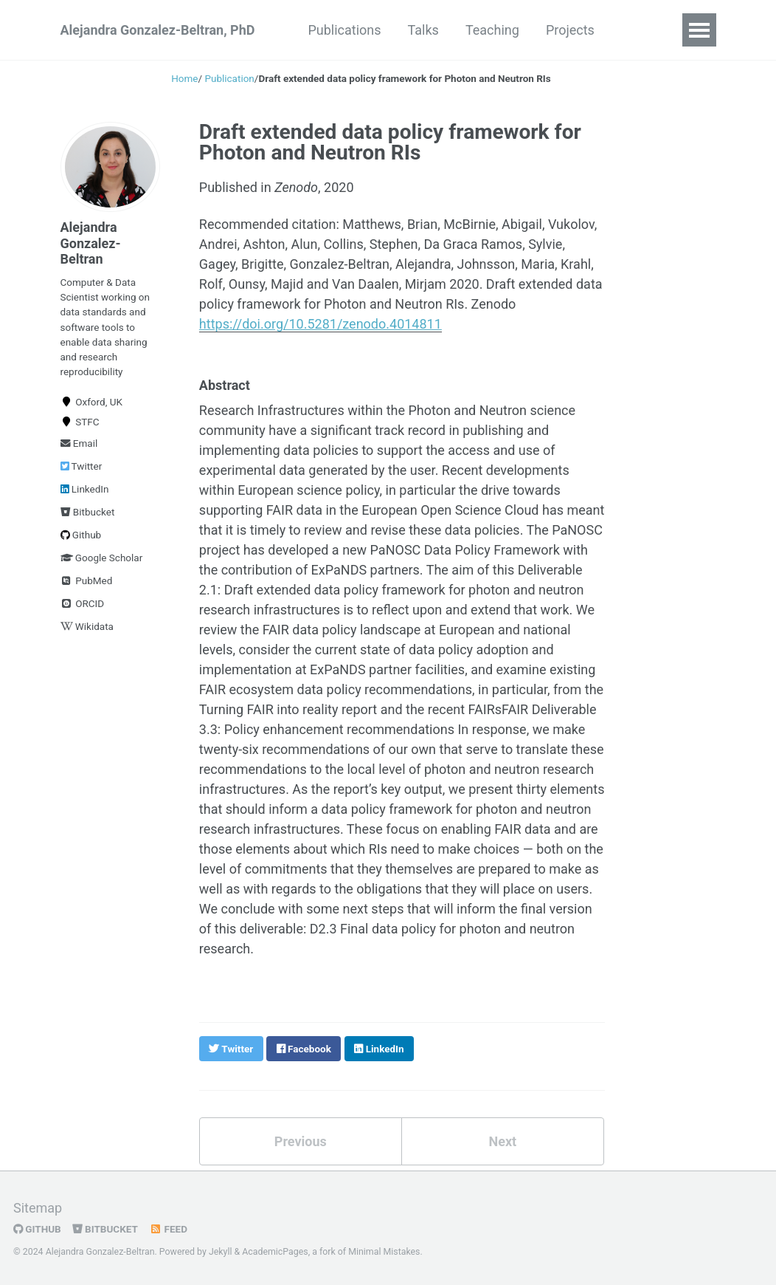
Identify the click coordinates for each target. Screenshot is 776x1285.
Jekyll (220, 1252)
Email (79, 443)
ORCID (82, 603)
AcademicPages (275, 1252)
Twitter (81, 466)
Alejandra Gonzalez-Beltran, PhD (157, 30)
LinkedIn (84, 489)
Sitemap (37, 1208)
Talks (423, 30)
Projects (570, 30)
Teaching (492, 30)
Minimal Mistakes (384, 1252)
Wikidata (87, 626)
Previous (300, 1141)
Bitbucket (87, 512)
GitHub (37, 1229)
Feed (168, 1229)
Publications (344, 30)
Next (502, 1141)
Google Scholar (101, 557)
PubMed (86, 580)
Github (81, 535)
